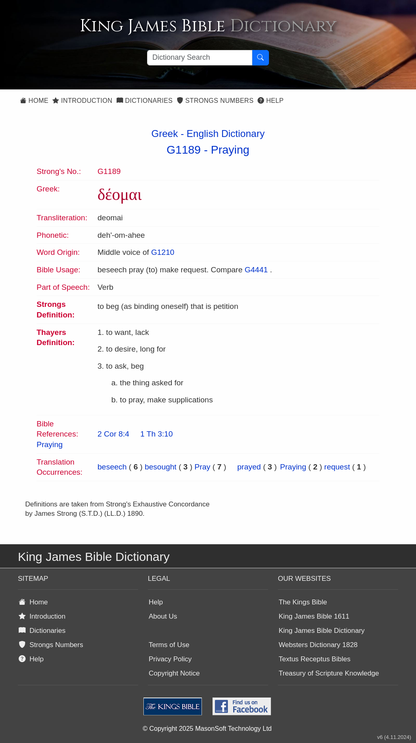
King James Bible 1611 (314, 616)
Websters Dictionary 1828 (318, 645)
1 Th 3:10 (156, 434)
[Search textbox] (199, 57)
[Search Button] (260, 57)
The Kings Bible (303, 602)
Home (34, 100)
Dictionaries (145, 100)
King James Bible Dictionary (322, 630)
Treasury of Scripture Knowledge (329, 673)
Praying (230, 149)
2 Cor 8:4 (113, 434)
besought (160, 467)
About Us (163, 616)
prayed (249, 467)
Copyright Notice (174, 673)
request (337, 467)
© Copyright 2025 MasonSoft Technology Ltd (207, 728)
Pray (202, 467)
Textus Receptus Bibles (315, 659)
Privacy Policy (170, 659)
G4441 (256, 269)
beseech (112, 467)
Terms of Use (169, 645)
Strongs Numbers (215, 100)
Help (271, 100)
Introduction (82, 100)
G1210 (162, 252)
